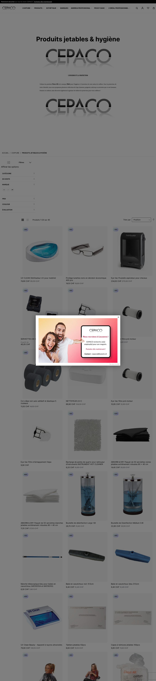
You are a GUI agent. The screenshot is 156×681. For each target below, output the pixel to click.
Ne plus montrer (114, 364)
